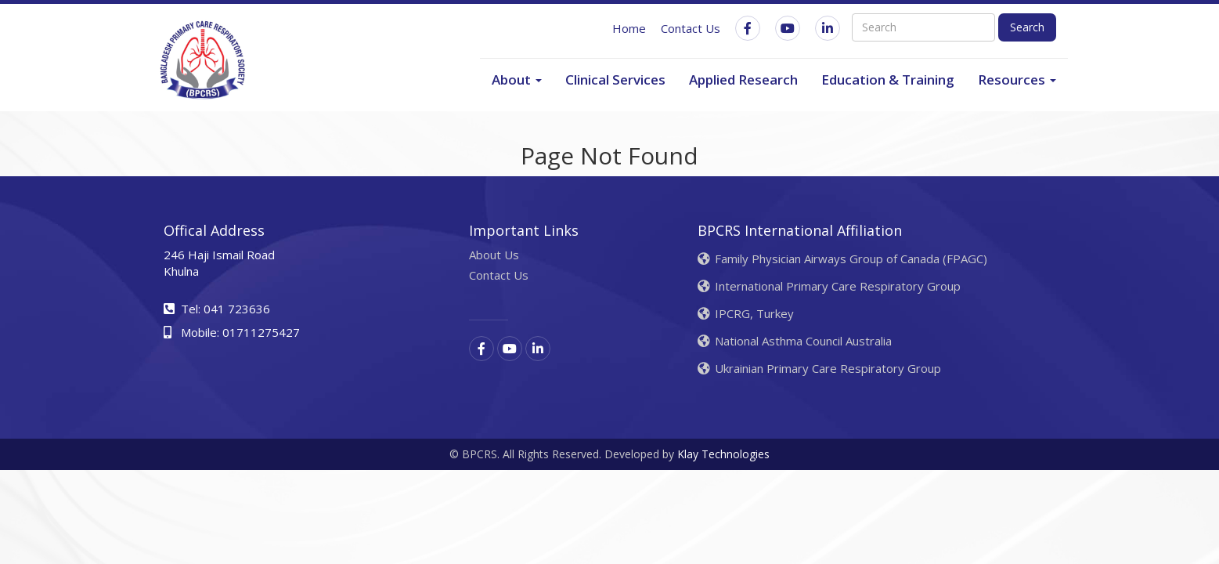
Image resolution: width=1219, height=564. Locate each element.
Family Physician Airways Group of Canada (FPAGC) (842, 258)
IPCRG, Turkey (746, 313)
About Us (494, 254)
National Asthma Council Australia (795, 340)
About (517, 79)
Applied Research (743, 79)
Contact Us (690, 28)
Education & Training (887, 79)
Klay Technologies (723, 453)
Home (629, 28)
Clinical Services (615, 79)
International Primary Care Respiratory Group (829, 286)
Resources (1017, 79)
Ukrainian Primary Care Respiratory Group (819, 368)
